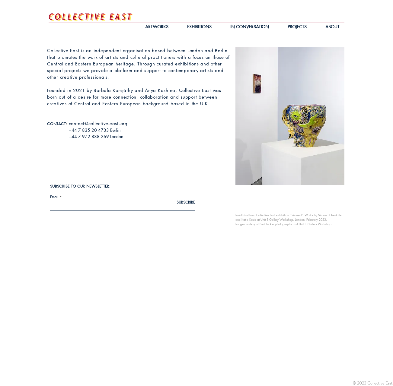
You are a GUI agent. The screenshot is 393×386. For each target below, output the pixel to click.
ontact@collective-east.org (99, 123)
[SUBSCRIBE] (180, 202)
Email (54, 197)
